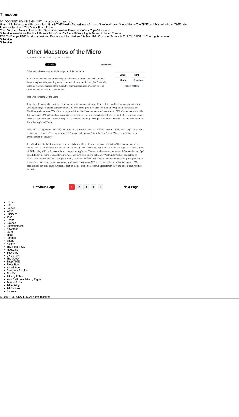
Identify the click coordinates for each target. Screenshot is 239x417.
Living (10, 231)
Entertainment (15, 226)
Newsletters (19, 33)
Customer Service (108, 36)
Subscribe (6, 33)
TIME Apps (12, 36)
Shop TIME (13, 261)
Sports (10, 240)
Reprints (137, 80)
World (10, 211)
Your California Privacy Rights (73, 33)
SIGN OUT (35, 21)
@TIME (135, 86)
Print (135, 75)
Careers (11, 291)
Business (12, 214)
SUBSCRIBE (52, 21)
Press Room (14, 264)
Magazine (12, 249)
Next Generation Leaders (52, 30)
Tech (9, 217)
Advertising (42, 36)
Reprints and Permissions (65, 36)
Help (94, 36)
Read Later (107, 65)
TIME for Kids (28, 36)
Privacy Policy (47, 33)
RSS (2, 36)
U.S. (9, 205)
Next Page (130, 187)
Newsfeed (12, 228)
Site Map (86, 36)
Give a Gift (13, 255)
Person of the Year (79, 30)
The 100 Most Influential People (18, 30)
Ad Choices (116, 33)
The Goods (13, 258)
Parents (11, 237)
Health (10, 220)
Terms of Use (99, 33)
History (11, 243)
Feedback (33, 33)
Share (121, 80)
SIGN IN (23, 21)
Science (11, 223)
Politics (11, 208)
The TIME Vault (16, 246)
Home (10, 202)
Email (121, 75)
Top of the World (100, 30)
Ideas (10, 234)
